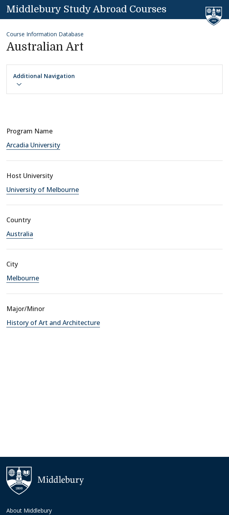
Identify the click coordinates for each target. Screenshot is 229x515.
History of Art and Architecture (53, 322)
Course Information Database (45, 34)
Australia (19, 233)
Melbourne (22, 278)
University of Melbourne (42, 189)
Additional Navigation (44, 79)
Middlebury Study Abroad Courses (86, 9)
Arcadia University (33, 145)
